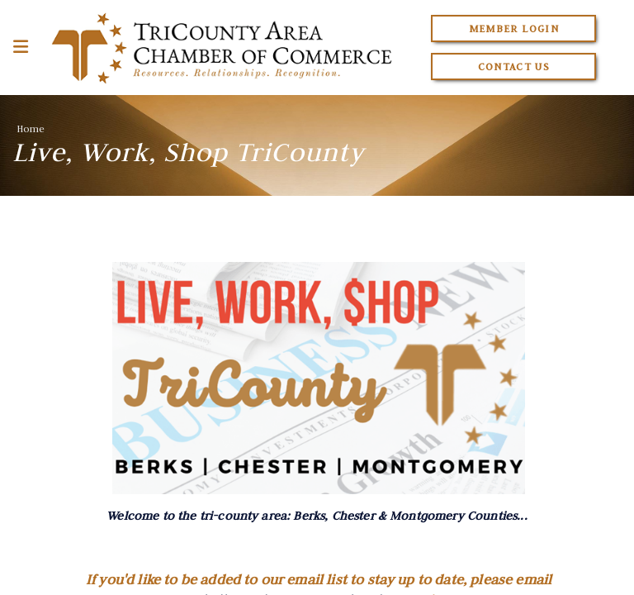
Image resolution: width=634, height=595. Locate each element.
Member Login (514, 28)
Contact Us (514, 66)
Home (31, 128)
